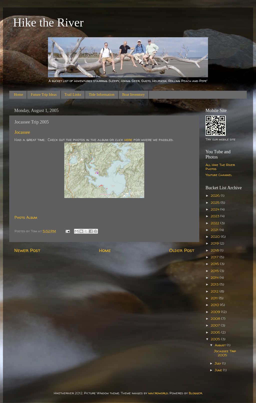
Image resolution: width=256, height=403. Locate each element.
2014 (215, 277)
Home (18, 94)
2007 (216, 325)
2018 (215, 250)
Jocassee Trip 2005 (225, 353)
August (221, 345)
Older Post (181, 250)
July (218, 363)
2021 (215, 230)
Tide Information (101, 94)
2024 (215, 209)
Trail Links (72, 94)
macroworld (158, 393)
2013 (215, 284)
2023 (215, 216)
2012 (215, 291)
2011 (215, 298)
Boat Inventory (133, 94)
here (128, 139)
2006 (216, 332)
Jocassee (22, 132)
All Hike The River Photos (220, 166)
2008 (216, 318)
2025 (215, 202)
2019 (215, 243)
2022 (215, 223)
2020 (216, 236)
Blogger (195, 393)
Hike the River (48, 22)
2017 (215, 257)
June (219, 370)
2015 (215, 270)
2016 (215, 264)
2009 (216, 312)
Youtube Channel (219, 174)
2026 (216, 195)
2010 (215, 304)
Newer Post (27, 250)
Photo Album (25, 217)
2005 (216, 339)
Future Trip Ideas (43, 94)
